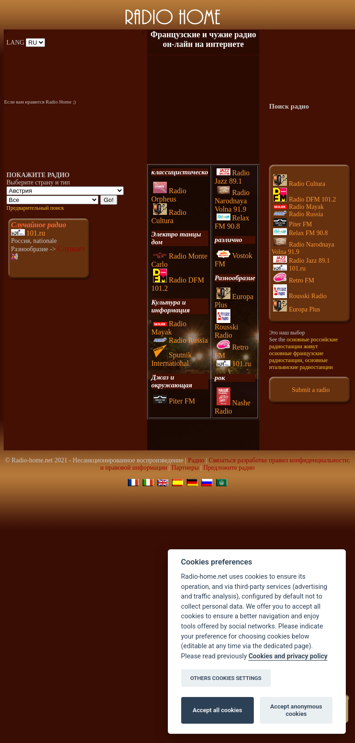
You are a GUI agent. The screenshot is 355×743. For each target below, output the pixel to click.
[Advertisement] (203, 109)
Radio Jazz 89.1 (232, 177)
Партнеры (185, 467)
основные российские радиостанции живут (303, 343)
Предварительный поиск (35, 208)
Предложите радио (229, 467)
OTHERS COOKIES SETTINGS (226, 678)
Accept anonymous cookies (296, 710)
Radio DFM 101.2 (304, 199)
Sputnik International (171, 359)
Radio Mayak (168, 328)
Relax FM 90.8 (232, 222)
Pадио (196, 460)
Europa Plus (296, 309)
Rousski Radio (227, 328)
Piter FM (174, 401)
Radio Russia (180, 340)
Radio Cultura (168, 216)
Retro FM (293, 280)
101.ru (35, 233)
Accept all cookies (217, 710)
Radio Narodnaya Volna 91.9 (232, 201)
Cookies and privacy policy (287, 656)
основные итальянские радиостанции (300, 363)
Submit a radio (311, 389)
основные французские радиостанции (296, 356)
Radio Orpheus (168, 195)
